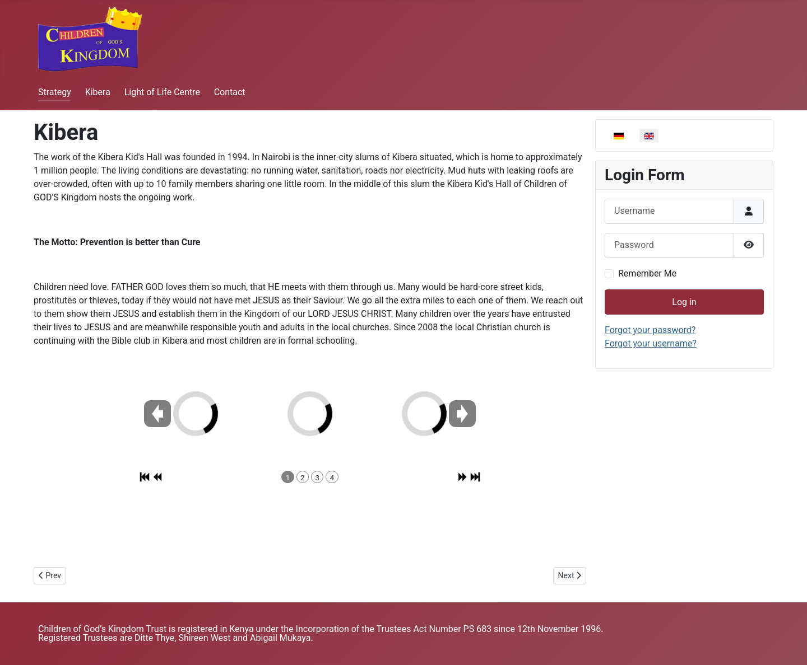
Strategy (54, 92)
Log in (684, 302)
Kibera (97, 92)
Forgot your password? (650, 330)
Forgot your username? (651, 343)
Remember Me (647, 273)
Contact (229, 92)
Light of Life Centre (162, 92)
